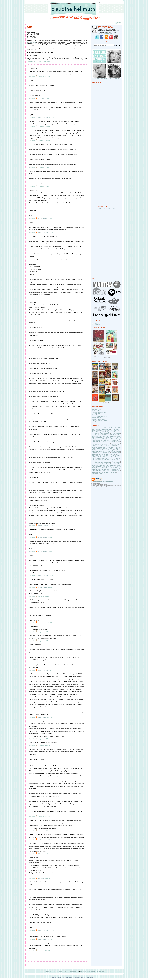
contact (99, 971)
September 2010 (115, 451)
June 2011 (106, 455)
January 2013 (96, 463)
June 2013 (106, 465)
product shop (63, 971)
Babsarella (41, 854)
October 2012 (96, 462)
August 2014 (106, 470)
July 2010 (99, 451)
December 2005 (96, 429)
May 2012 (113, 459)
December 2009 (100, 448)
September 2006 (111, 432)
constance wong (42, 839)
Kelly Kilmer (41, 878)
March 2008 (99, 440)
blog (88, 971)
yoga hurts (95, 422)
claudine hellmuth (43, 117)
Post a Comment (34, 954)
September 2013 (100, 466)
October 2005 (106, 427)
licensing (55, 971)
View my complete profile (105, 33)
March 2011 (113, 454)
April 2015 (113, 472)
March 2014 (99, 469)
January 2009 (96, 444)
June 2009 (106, 445)
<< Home (31, 956)
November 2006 (105, 433)
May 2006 (109, 430)
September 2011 (100, 457)
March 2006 (95, 430)
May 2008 (113, 440)
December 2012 (115, 462)
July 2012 (99, 461)
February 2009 (105, 444)
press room (83, 971)
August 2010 (106, 451)
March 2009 (113, 444)
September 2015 (97, 473)
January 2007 (96, 434)
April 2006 (103, 430)
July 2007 (112, 436)
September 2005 (97, 427)
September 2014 (115, 470)
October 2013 (110, 466)
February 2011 (105, 454)
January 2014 (110, 468)
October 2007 (110, 437)
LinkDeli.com (95, 356)
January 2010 (110, 448)
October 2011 (110, 457)
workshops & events (73, 971)
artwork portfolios (47, 971)
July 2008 (99, 441)
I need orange (42, 98)
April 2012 (106, 459)
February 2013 (105, 463)
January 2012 (110, 458)
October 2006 (96, 433)
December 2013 (100, 468)
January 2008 (110, 439)
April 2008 (106, 440)
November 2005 (115, 427)
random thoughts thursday (99, 420)
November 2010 (105, 452)
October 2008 (96, 443)
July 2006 (95, 432)
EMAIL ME (97, 323)
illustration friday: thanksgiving (100, 410)
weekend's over (96, 409)
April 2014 (106, 469)
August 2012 (106, 461)
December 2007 (100, 439)
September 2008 (115, 441)
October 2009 (110, 447)
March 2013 (113, 463)
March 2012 (99, 459)
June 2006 (116, 430)
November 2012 (105, 462)
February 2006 (115, 429)
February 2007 (105, 434)
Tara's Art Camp (42, 218)
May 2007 (99, 436)
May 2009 (99, 445)
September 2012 (115, 461)
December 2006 (115, 433)
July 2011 (112, 455)
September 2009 (100, 447)
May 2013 (99, 465)
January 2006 (106, 429)
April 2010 (106, 450)
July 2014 (99, 470)
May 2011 (99, 455)
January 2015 (96, 472)
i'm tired (94, 415)
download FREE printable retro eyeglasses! (107, 78)
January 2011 (96, 454)
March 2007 (113, 434)
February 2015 (105, 472)
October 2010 (96, 452)
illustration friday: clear (98, 419)
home (104, 971)
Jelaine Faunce (42, 623)
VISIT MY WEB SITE (99, 324)
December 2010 (115, 452)
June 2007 (106, 436)
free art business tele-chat (99, 416)
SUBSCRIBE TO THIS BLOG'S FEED (102, 482)
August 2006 (102, 432)
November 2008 (105, 443)
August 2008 (106, 441)
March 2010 (99, 450)
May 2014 (113, 469)
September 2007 (100, 437)
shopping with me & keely (99, 412)
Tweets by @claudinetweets (107, 208)
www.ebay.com (31, 42)
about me (93, 971)
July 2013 (112, 465)
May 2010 (113, 450)
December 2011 (100, 458)
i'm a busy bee (96, 413)
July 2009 (112, 445)
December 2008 (115, 443)
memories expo (96, 417)
